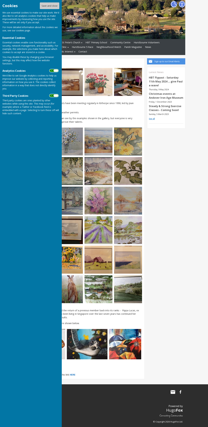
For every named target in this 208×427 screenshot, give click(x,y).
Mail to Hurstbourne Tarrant (172, 392)
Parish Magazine (133, 47)
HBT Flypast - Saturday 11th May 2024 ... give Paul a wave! (166, 81)
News (148, 47)
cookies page (23, 30)
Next (136, 344)
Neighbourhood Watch (109, 47)
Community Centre (120, 42)
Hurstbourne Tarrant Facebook (180, 392)
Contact (82, 51)
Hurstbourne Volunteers (147, 42)
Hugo (174, 410)
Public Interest (65, 51)
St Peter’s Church (71, 42)
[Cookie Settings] (174, 4)
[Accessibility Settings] (182, 4)
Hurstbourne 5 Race (82, 47)
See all (152, 118)
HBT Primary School (96, 42)
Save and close (50, 5)
